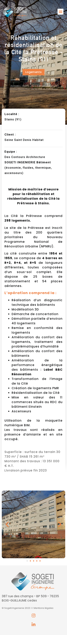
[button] (60, 12)
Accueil (15, 85)
